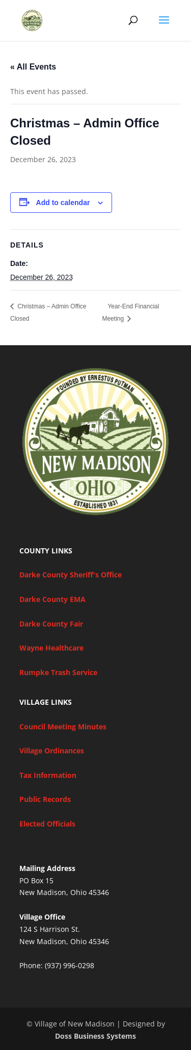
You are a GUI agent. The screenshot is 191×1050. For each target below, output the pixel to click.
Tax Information (47, 775)
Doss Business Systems (95, 1036)
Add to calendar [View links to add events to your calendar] (63, 202)
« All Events (33, 66)
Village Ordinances (51, 750)
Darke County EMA (52, 599)
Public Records (45, 799)
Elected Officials (47, 824)
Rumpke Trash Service (58, 672)
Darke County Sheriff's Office (70, 574)
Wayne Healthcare (51, 648)
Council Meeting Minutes (62, 726)
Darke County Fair (51, 624)
